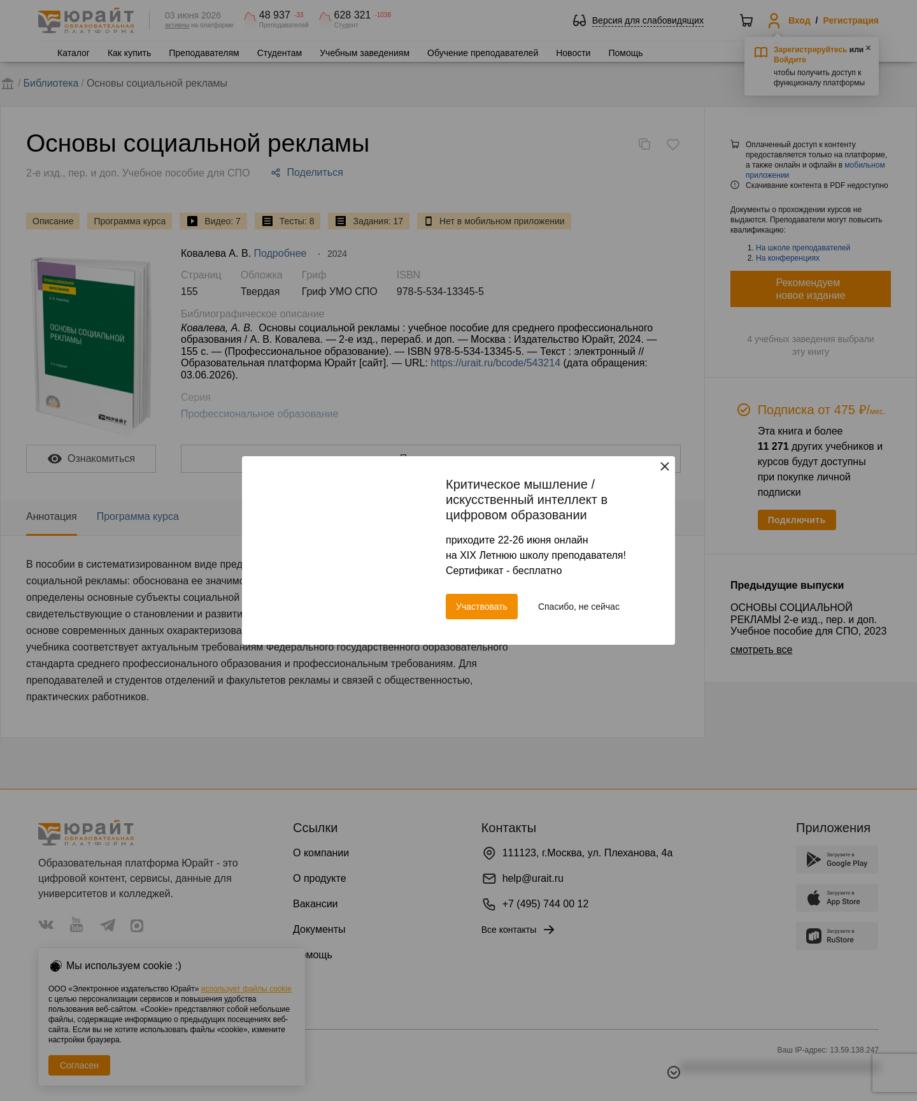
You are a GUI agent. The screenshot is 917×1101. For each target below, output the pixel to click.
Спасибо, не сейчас (579, 606)
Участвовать (482, 606)
